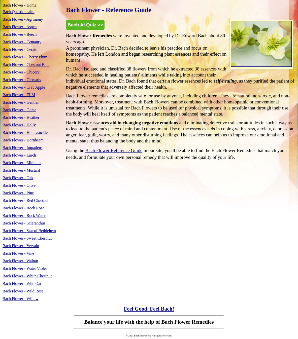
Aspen (20, 27)
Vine (18, 253)
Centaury (22, 42)
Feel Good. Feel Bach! (149, 309)
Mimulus (22, 163)
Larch (19, 155)
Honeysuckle (25, 132)
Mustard (21, 170)
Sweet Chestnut (27, 238)
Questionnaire (19, 12)
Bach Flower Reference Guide (113, 150)
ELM (19, 95)
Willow (21, 298)
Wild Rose (23, 291)
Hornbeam (23, 140)
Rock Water (24, 215)
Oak (18, 178)
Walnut (20, 261)
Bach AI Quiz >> (85, 24)
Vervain (21, 246)
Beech (20, 34)
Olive (19, 185)
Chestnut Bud (26, 64)
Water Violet (25, 268)
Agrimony (23, 19)
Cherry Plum (25, 57)
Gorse (19, 110)
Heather (21, 117)
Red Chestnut (25, 200)
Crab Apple (24, 87)
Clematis (22, 80)
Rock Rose (23, 208)
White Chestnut (27, 276)
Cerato (20, 49)
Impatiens (23, 147)
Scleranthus (24, 223)
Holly (19, 125)
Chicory (21, 72)
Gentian (21, 102)
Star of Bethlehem (29, 231)
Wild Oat (22, 283)
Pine (18, 193)
